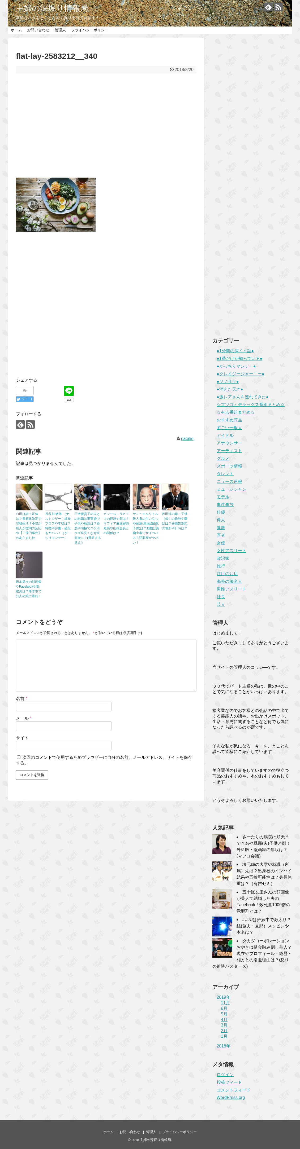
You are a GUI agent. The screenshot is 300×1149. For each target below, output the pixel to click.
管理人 (60, 30)
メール (24, 718)
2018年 (223, 1046)
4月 (224, 1019)
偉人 (221, 520)
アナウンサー (229, 443)
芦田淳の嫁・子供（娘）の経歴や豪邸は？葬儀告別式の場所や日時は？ (174, 521)
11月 (225, 1003)
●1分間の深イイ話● (235, 351)
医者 (221, 535)
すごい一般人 (229, 427)
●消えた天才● (230, 389)
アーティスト (229, 450)
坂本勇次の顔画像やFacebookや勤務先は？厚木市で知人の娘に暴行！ (28, 589)
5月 (224, 1014)
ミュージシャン (231, 489)
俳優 (221, 512)
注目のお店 (227, 573)
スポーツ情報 (229, 466)
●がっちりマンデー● (236, 366)
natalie (187, 438)
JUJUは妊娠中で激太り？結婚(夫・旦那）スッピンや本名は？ (264, 926)
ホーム (16, 30)
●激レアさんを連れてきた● (242, 397)
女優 (221, 543)
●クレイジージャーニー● (240, 374)
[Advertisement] (106, 129)
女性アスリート (231, 550)
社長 (221, 597)
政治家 (223, 558)
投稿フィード (229, 1082)
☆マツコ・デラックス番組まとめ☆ (251, 404)
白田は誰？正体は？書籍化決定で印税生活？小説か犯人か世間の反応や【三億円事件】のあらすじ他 (28, 526)
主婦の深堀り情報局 (52, 8)
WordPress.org (231, 1097)
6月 (224, 1008)
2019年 (223, 997)
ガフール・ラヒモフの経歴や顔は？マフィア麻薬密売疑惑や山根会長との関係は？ (116, 523)
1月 (224, 1036)
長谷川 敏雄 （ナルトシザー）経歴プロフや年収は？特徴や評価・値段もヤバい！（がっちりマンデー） (58, 526)
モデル (223, 497)
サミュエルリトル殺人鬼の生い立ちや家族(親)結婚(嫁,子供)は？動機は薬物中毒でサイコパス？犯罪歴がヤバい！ (146, 528)
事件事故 (225, 504)
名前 (21, 698)
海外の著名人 (229, 581)
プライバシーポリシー (89, 30)
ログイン (225, 1074)
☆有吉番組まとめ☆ (236, 412)
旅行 (221, 566)
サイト (22, 738)
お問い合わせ (38, 30)
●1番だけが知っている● (239, 358)
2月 (224, 1030)
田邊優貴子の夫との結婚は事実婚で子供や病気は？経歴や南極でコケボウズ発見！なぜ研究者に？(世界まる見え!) (87, 528)
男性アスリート (231, 589)
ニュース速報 (229, 481)
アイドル (225, 435)
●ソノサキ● (228, 381)
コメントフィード (234, 1090)
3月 (224, 1025)
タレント (225, 474)
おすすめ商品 (229, 420)
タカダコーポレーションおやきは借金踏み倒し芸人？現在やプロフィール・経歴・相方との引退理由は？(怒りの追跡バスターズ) (252, 953)
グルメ (223, 458)
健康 (221, 527)
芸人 (221, 604)
